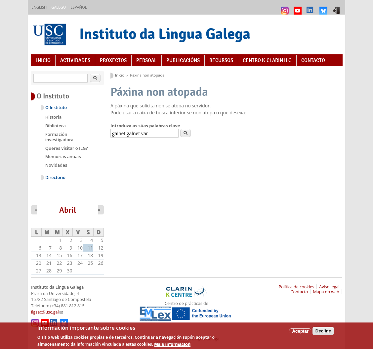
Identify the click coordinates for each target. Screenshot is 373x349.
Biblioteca (55, 126)
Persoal (146, 60)
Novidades (56, 165)
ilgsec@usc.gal (47, 312)
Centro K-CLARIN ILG (267, 60)
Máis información (172, 345)
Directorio (55, 177)
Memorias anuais (63, 156)
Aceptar (300, 332)
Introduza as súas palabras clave (145, 126)
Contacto (313, 60)
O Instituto (56, 107)
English (39, 7)
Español (78, 7)
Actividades (75, 60)
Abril (67, 210)
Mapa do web (326, 291)
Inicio (43, 60)
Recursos (221, 60)
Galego (58, 7)
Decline (323, 332)
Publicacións (183, 60)
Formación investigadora (59, 137)
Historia (53, 117)
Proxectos (113, 60)
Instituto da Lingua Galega (164, 33)
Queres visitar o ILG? (66, 148)
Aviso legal (329, 286)
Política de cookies (296, 286)
